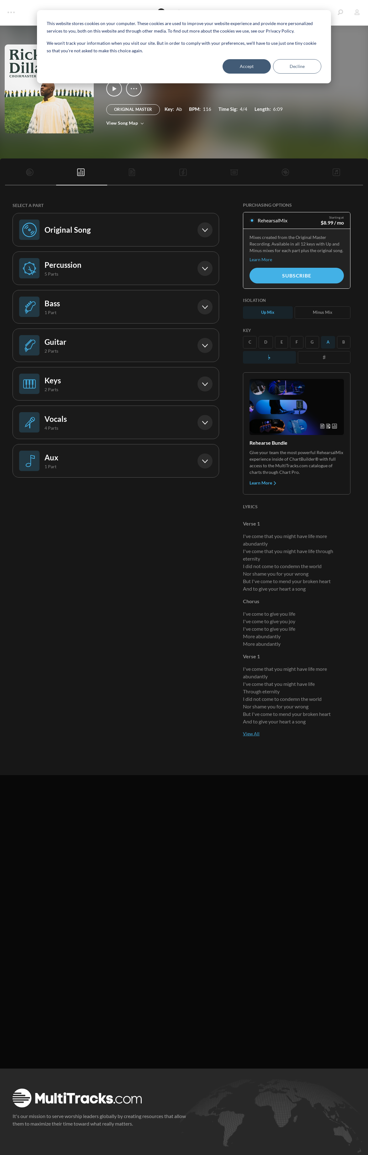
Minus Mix (322, 312)
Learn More (261, 259)
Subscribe (296, 275)
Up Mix (267, 312)
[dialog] (184, 46)
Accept (247, 66)
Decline (297, 66)
